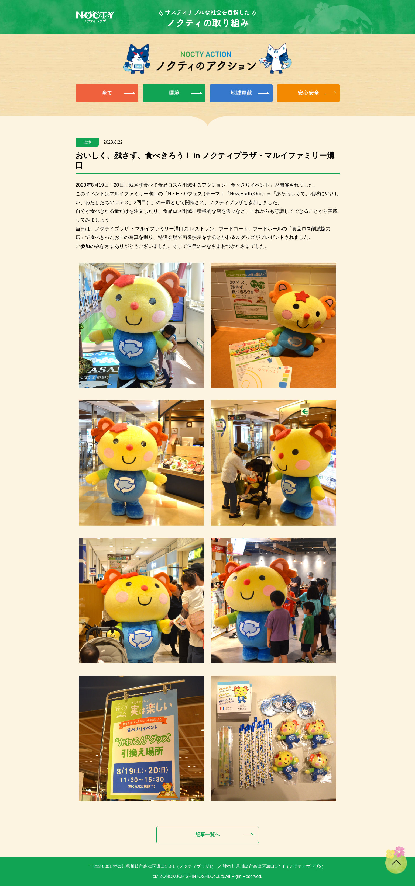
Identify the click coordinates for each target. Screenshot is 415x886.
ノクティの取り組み (207, 22)
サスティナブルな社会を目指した (207, 12)
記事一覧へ (208, 834)
